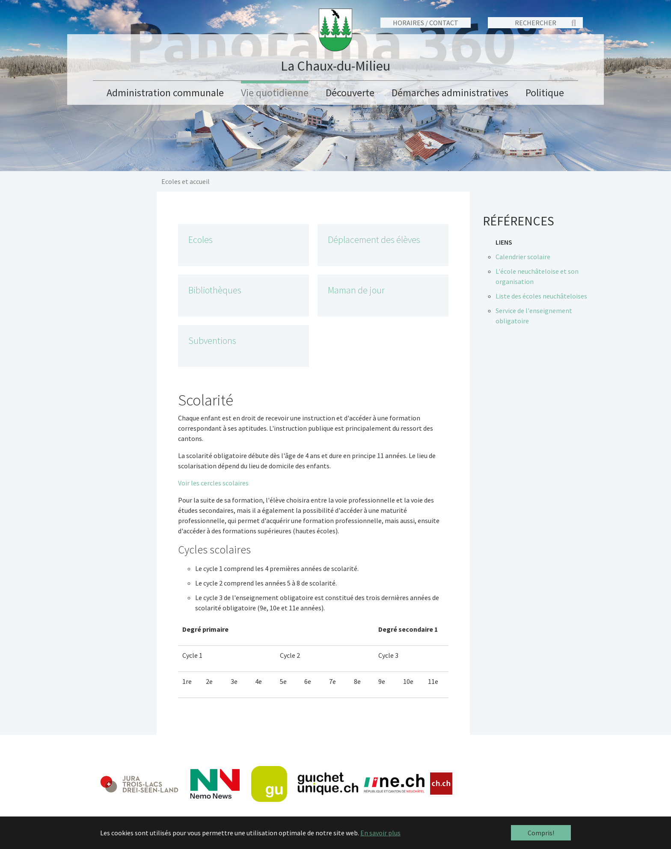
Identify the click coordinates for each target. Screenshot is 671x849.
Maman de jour (356, 290)
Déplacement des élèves (374, 240)
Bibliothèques (214, 290)
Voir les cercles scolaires (213, 483)
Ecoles (200, 240)
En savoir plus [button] (380, 832)
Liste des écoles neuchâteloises (541, 296)
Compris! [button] (541, 832)
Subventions (212, 340)
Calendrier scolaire (523, 256)
